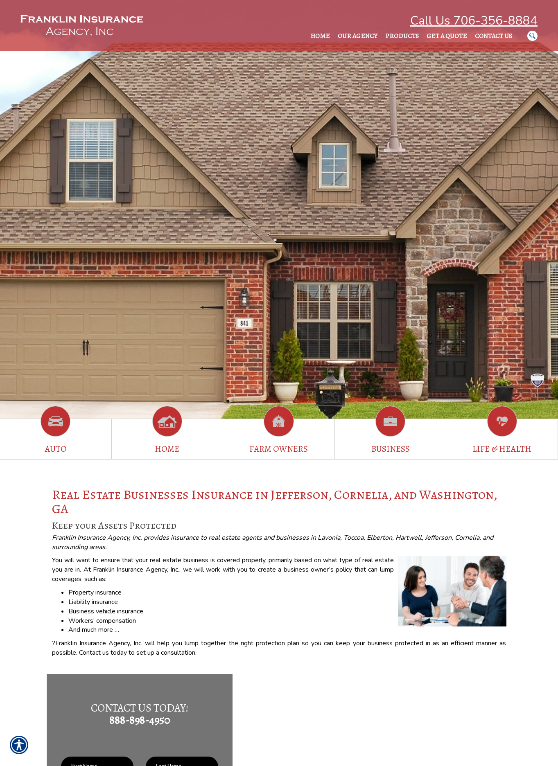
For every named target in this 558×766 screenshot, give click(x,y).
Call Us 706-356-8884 (474, 20)
